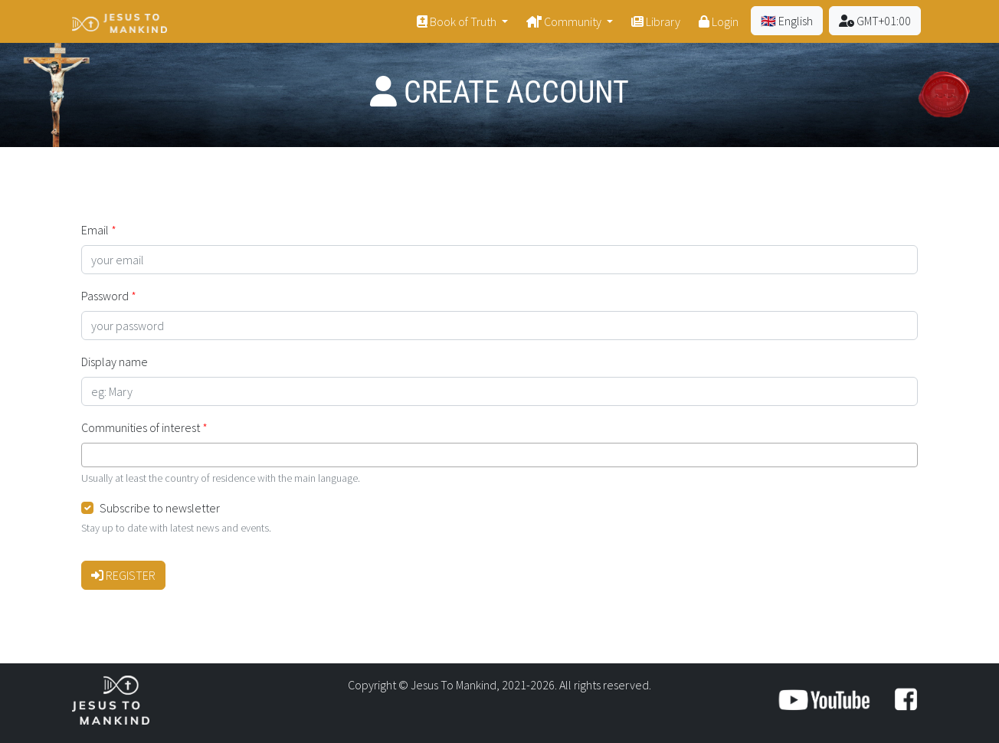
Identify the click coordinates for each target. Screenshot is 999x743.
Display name (114, 361)
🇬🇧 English (787, 20)
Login (719, 21)
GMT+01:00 (875, 20)
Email (95, 229)
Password (105, 295)
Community (565, 21)
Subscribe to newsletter (160, 508)
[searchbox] (90, 455)
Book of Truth (458, 21)
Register (123, 575)
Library (655, 21)
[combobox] (499, 455)
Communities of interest (140, 427)
